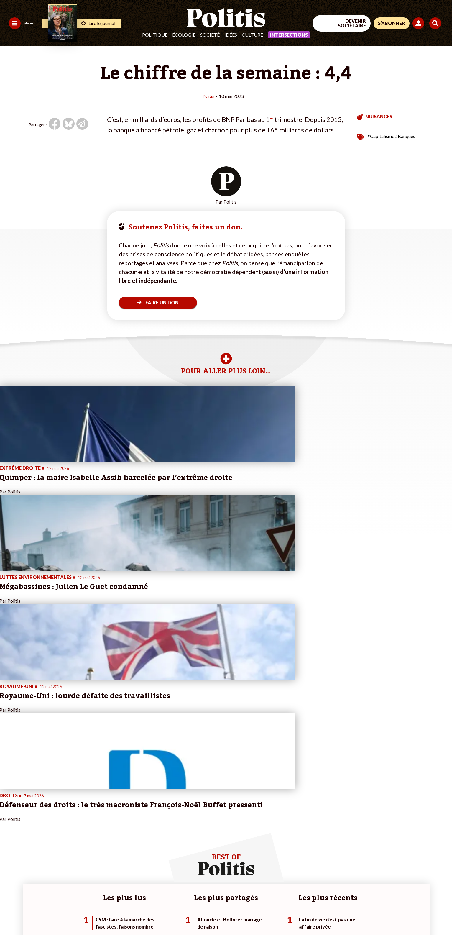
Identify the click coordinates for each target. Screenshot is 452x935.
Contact (11, 914)
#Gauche (151, 828)
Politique (154, 34)
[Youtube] (402, 891)
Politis (208, 96)
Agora (8, 815)
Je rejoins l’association (93, 834)
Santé (42, 840)
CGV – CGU (129, 914)
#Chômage (153, 840)
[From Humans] (372, 904)
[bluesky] (383, 891)
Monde (43, 815)
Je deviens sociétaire (92, 822)
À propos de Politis (90, 840)
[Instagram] (421, 891)
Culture (252, 34)
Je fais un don (85, 815)
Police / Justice (50, 846)
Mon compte (85, 846)
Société (210, 34)
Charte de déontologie (88, 914)
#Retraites (153, 834)
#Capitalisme (380, 136)
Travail (43, 822)
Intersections (289, 34)
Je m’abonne (84, 828)
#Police (150, 822)
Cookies (240, 914)
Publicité (217, 914)
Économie (46, 828)
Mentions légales (42, 914)
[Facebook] (365, 891)
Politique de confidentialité (174, 914)
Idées (230, 34)
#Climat (150, 815)
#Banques (405, 136)
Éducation (46, 834)
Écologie (183, 34)
